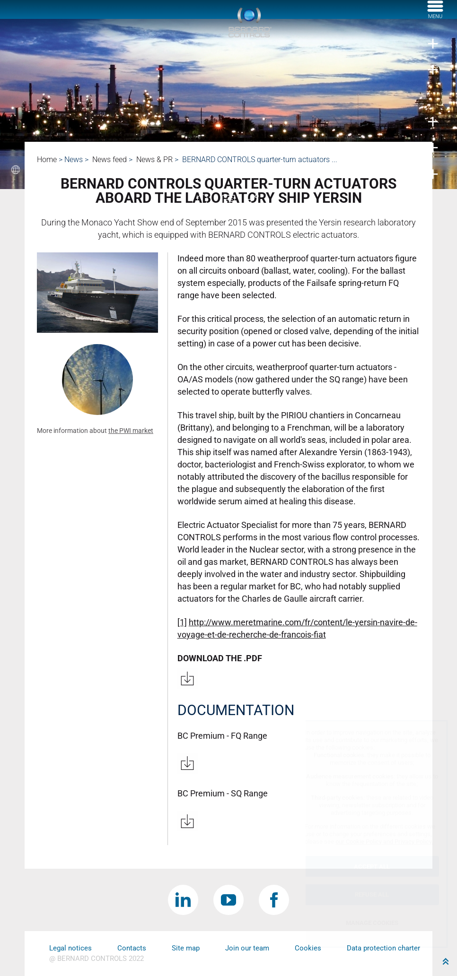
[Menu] (435, 15)
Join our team (247, 948)
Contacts (131, 948)
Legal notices (70, 948)
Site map (186, 948)
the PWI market (130, 431)
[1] (182, 622)
